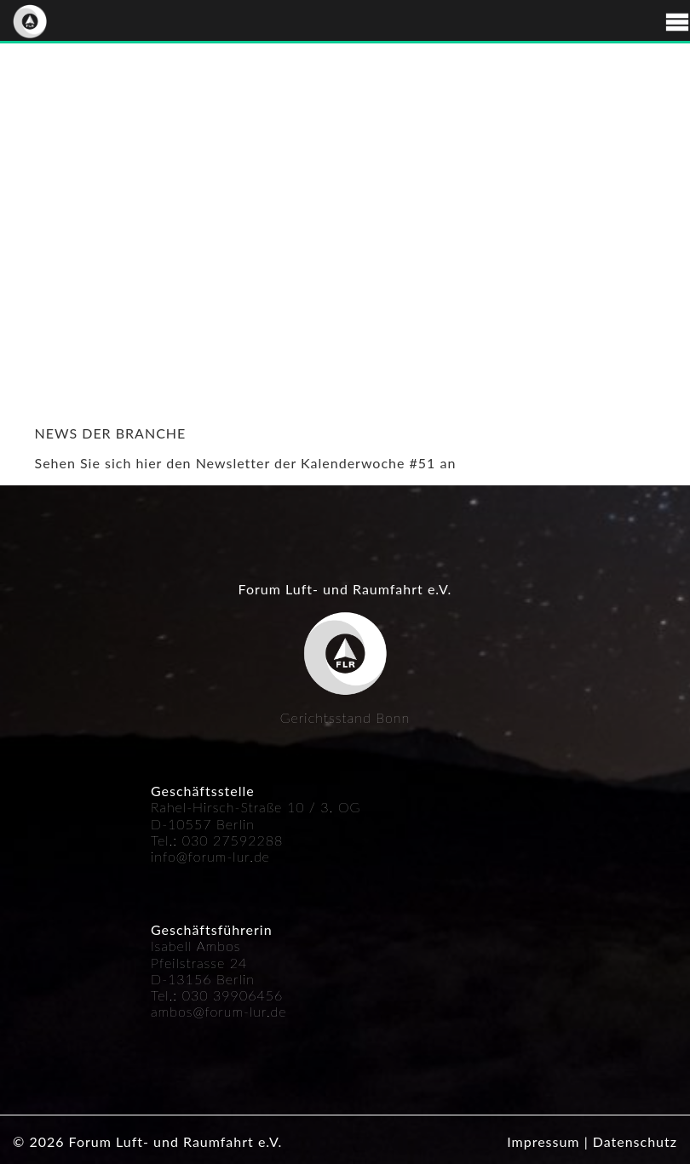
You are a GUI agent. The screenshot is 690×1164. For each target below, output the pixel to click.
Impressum (543, 1141)
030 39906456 (233, 995)
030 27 (206, 840)
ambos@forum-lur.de (219, 1011)
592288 (257, 840)
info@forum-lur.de (210, 856)
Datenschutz (635, 1141)
